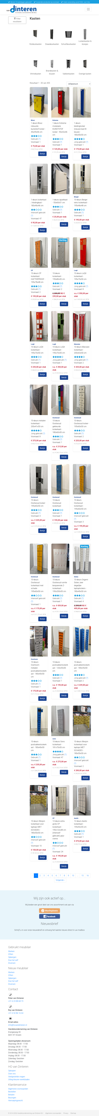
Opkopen (12, 1071)
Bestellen (12, 1092)
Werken (11, 951)
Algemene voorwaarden (18, 1089)
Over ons (12, 1074)
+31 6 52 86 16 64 (15, 1013)
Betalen (11, 1095)
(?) (39, 139)
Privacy (65, 1113)
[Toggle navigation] (88, 9)
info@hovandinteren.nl (17, 1025)
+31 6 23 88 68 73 (15, 1001)
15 (82, 875)
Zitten (10, 954)
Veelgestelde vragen (16, 1076)
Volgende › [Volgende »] (60, 880)
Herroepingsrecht (15, 1100)
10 (73, 875)
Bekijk (42, 154)
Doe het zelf (13, 960)
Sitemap (73, 1113)
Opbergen (12, 957)
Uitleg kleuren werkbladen (19, 1079)
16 (88, 875)
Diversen (12, 963)
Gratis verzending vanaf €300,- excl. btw (76, 2)
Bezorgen (12, 1098)
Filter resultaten (17, 20)
